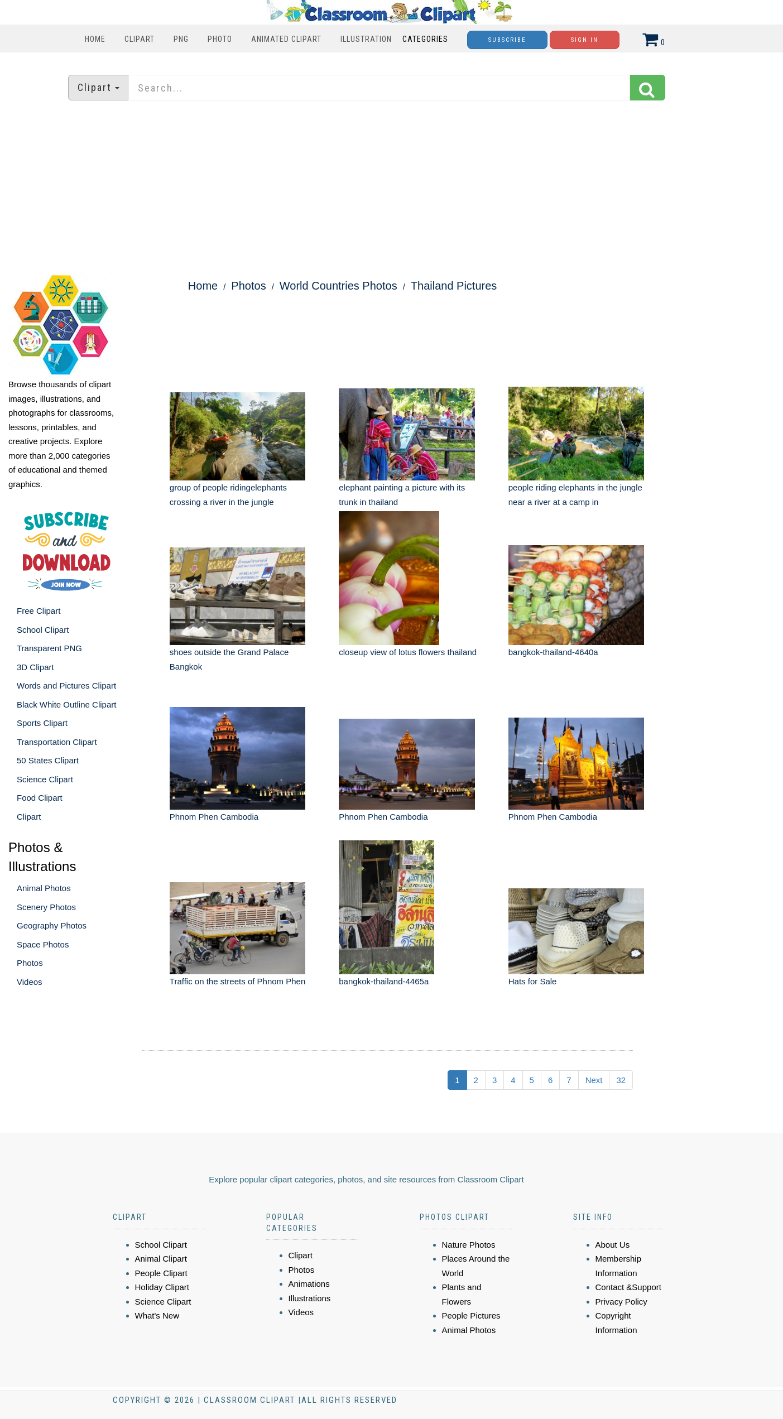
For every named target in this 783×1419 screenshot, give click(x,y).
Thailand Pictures (454, 286)
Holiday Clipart (162, 1287)
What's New (157, 1315)
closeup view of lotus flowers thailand (408, 652)
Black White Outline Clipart (66, 704)
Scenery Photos (46, 907)
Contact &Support (628, 1287)
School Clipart (43, 629)
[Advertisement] (392, 187)
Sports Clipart (42, 723)
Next (594, 1080)
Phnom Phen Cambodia (214, 816)
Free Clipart (38, 610)
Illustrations (310, 1298)
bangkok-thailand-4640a (553, 652)
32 (621, 1080)
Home (95, 39)
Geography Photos (52, 925)
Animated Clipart (286, 39)
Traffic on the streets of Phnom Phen (237, 981)
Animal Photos (44, 888)
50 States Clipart (48, 760)
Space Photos (43, 944)
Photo (220, 39)
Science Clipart (45, 779)
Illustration (366, 39)
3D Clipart (35, 667)
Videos (29, 982)
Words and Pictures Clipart (66, 685)
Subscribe (507, 40)
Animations (309, 1283)
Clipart (139, 39)
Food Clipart (40, 797)
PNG (181, 39)
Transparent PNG (49, 648)
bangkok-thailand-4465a (384, 981)
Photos (30, 963)
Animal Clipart (161, 1258)
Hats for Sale (532, 981)
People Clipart (161, 1273)
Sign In (584, 40)
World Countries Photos (338, 286)
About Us (612, 1244)
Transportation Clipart (57, 742)
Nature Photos (469, 1244)
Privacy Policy (621, 1301)
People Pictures (471, 1315)
